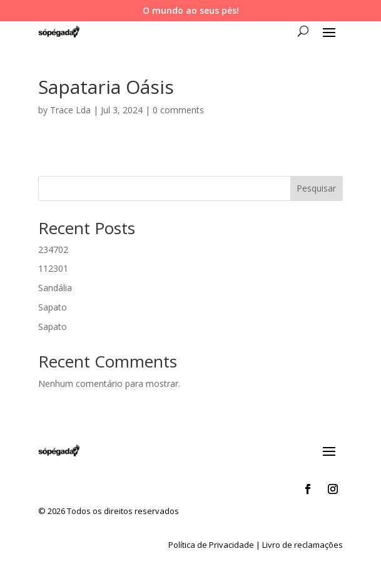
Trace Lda (70, 110)
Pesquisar (316, 188)
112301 (53, 268)
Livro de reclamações (302, 544)
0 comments (178, 110)
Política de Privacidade (211, 544)
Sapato (52, 307)
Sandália (55, 288)
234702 (53, 249)
